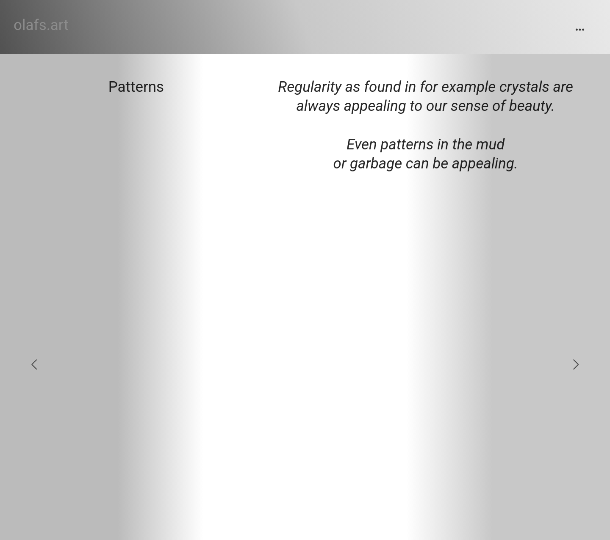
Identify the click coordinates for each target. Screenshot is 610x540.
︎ (580, 29)
